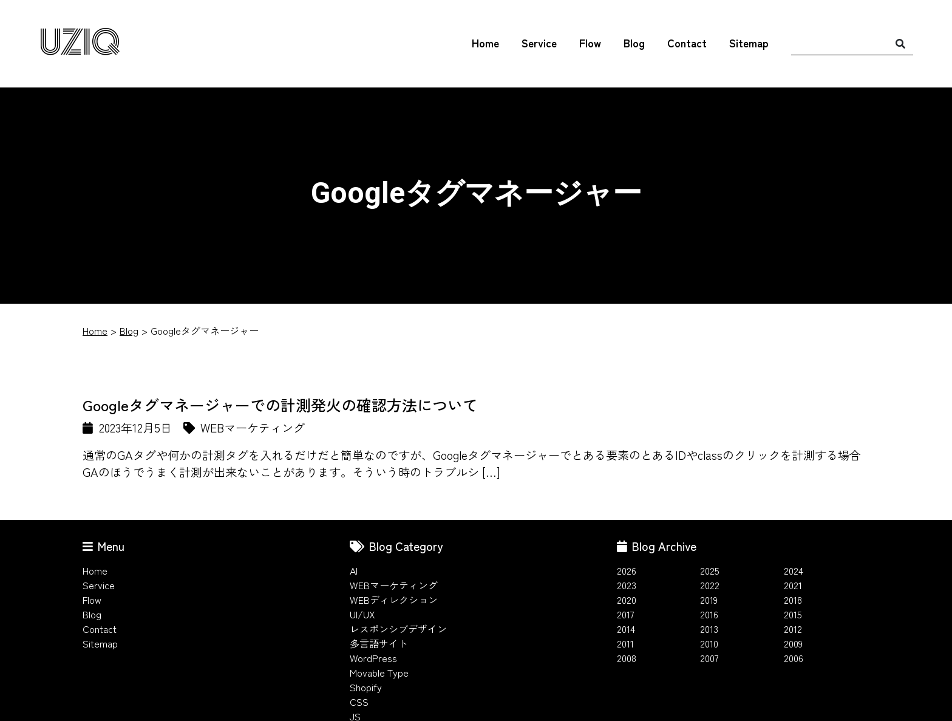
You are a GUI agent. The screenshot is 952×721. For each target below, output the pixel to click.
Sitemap (749, 42)
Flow (590, 42)
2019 (709, 599)
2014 (626, 628)
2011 (625, 643)
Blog (634, 42)
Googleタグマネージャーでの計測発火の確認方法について (280, 404)
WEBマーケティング (394, 585)
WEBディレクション (394, 599)
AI (354, 570)
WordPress (373, 658)
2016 (709, 614)
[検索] (900, 43)
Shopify (366, 687)
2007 (709, 658)
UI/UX (362, 614)
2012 (793, 628)
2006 (793, 658)
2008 (626, 658)
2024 (793, 570)
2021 (793, 585)
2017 (625, 614)
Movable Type (379, 672)
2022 (709, 585)
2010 (709, 643)
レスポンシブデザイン (398, 628)
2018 (793, 599)
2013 (709, 628)
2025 (709, 570)
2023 (626, 585)
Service (539, 42)
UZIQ (79, 43)
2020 (626, 599)
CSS (359, 701)
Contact (687, 42)
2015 (793, 614)
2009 (793, 643)
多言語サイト (379, 643)
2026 (626, 570)
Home (485, 42)
